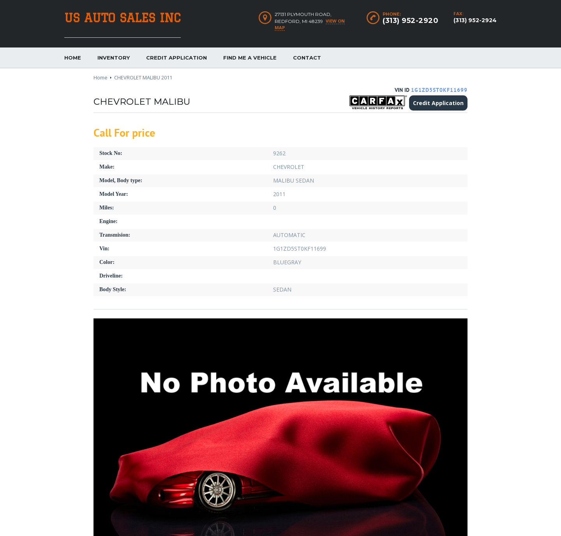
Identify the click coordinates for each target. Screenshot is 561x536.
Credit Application (176, 57)
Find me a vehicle (250, 57)
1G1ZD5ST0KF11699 (439, 90)
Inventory (113, 57)
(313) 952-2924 (475, 20)
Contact (307, 57)
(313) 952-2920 (410, 20)
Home (72, 57)
